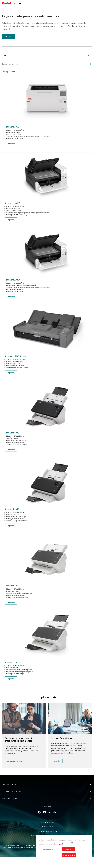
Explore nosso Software (15, 761)
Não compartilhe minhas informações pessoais (47, 836)
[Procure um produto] (45, 64)
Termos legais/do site (47, 827)
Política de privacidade (47, 822)
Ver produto (11, 143)
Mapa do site (47, 840)
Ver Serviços (57, 761)
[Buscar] (90, 64)
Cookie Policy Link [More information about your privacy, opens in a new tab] (57, 855)
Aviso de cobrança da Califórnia (47, 831)
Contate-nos (8, 36)
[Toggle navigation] (90, 2)
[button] (47, 784)
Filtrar (47, 55)
